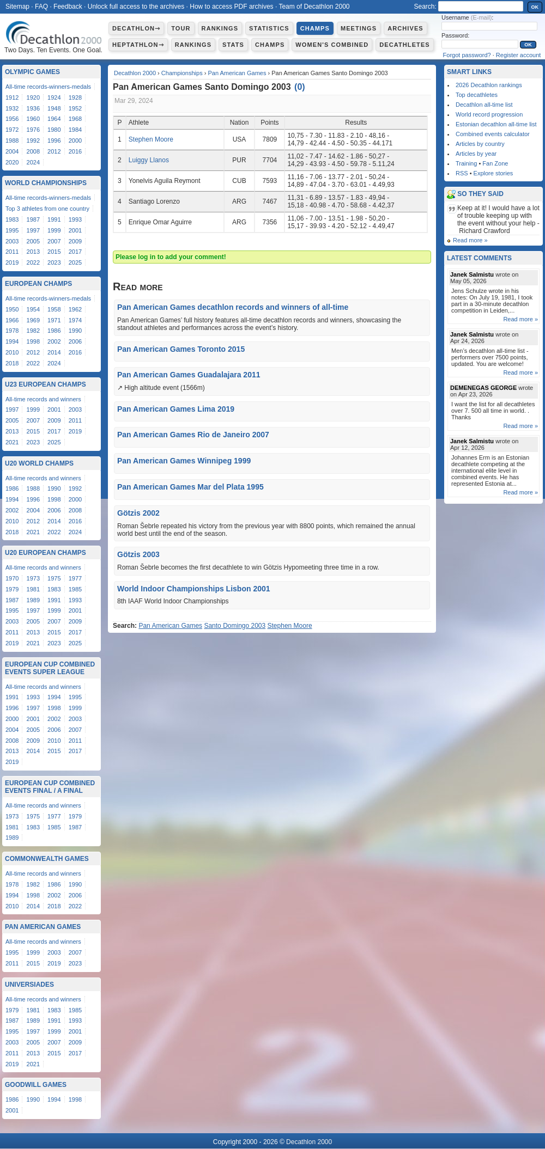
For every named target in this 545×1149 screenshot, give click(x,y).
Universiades (29, 984)
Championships (182, 73)
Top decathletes (477, 94)
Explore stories (493, 173)
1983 (12, 219)
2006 (75, 341)
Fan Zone (495, 163)
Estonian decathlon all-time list (496, 124)
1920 (33, 97)
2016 (75, 151)
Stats (233, 44)
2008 (33, 151)
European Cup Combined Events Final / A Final (50, 786)
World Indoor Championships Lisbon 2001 (193, 588)
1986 (53, 330)
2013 (33, 251)
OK (535, 7)
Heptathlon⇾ (138, 44)
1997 (33, 230)
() (299, 86)
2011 (12, 251)
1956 (12, 118)
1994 (12, 341)
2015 (53, 251)
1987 (33, 219)
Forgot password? (467, 55)
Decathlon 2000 (135, 73)
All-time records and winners (43, 399)
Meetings (359, 28)
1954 (33, 309)
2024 (33, 162)
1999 (53, 230)
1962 (75, 309)
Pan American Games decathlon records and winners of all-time (232, 307)
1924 (53, 97)
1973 (33, 578)
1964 (53, 118)
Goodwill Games (35, 1085)
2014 (53, 352)
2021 (12, 442)
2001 (75, 230)
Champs (315, 28)
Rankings (220, 28)
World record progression (489, 114)
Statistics (269, 28)
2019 (12, 262)
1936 (33, 108)
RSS (462, 173)
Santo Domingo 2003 (234, 625)
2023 (53, 262)
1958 (53, 309)
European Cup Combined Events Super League (50, 668)
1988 (12, 140)
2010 (12, 352)
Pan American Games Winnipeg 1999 (184, 460)
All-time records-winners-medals (48, 86)
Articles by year (476, 153)
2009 (75, 241)
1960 (33, 118)
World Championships (46, 183)
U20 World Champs (39, 463)
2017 (75, 251)
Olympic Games (32, 72)
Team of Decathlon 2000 (313, 6)
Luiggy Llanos (149, 160)
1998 (33, 341)
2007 (53, 241)
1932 (12, 108)
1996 (53, 140)
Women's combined (331, 44)
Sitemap (17, 6)
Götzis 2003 (138, 554)
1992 (33, 140)
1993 (75, 219)
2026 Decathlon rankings (489, 85)
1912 (12, 97)
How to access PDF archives (231, 6)
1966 (12, 320)
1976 (33, 129)
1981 (33, 589)
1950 (12, 309)
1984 (75, 129)
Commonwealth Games (47, 859)
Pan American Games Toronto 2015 (181, 349)
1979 (12, 589)
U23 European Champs (45, 384)
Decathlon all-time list (484, 104)
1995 (12, 230)
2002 (53, 341)
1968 (75, 118)
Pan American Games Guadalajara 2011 (189, 374)
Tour (180, 28)
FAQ (41, 6)
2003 (12, 241)
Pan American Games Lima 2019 (175, 409)
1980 (53, 129)
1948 (53, 108)
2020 (12, 162)
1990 (75, 330)
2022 (33, 262)
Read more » (470, 240)
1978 (12, 330)
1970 (12, 578)
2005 (33, 241)
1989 (33, 600)
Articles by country (480, 143)
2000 (75, 140)
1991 (53, 219)
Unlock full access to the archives (136, 6)
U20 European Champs (45, 553)
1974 (75, 320)
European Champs (38, 284)
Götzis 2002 (138, 513)
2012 (53, 151)
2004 (12, 151)
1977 (75, 578)
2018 (12, 363)
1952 (75, 108)
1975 (53, 578)
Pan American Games (237, 73)
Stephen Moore (151, 139)
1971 (53, 320)
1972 (12, 129)
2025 (75, 262)
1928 (75, 97)
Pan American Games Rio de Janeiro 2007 (193, 434)
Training (466, 163)
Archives (405, 28)
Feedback (67, 6)
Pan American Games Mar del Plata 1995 (190, 486)
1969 (33, 320)
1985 (75, 589)
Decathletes (404, 44)
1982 (33, 330)
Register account (518, 55)
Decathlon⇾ (136, 28)
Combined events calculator (493, 134)
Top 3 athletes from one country (47, 208)
